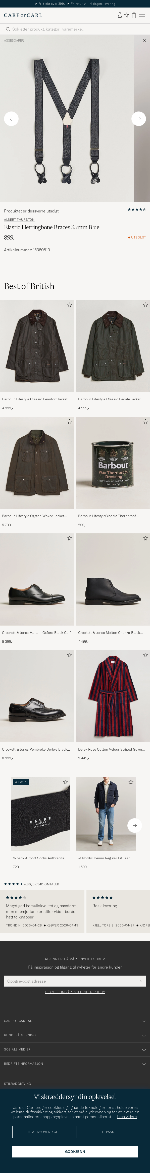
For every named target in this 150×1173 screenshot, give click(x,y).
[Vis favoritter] (126, 15)
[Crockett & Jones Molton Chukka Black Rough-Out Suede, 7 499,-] (113, 588)
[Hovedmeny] (141, 15)
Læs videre (127, 1116)
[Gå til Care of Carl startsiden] (23, 15)
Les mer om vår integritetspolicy (75, 992)
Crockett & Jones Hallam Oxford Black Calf (36, 632)
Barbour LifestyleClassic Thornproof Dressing (107, 516)
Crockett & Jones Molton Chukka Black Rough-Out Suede (109, 632)
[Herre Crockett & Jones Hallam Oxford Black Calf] (37, 579)
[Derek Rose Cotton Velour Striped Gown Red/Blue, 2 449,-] (113, 705)
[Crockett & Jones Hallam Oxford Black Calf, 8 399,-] (37, 588)
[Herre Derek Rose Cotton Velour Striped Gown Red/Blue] (113, 696)
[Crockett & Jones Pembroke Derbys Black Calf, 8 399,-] (37, 705)
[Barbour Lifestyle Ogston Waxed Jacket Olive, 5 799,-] (37, 472)
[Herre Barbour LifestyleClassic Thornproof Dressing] (113, 463)
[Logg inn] (120, 15)
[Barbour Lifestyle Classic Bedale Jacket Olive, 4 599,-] (113, 355)
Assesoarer (14, 40)
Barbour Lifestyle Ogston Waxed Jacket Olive (33, 516)
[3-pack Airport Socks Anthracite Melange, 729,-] (40, 823)
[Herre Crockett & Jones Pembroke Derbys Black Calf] (37, 696)
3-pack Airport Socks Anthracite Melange (38, 858)
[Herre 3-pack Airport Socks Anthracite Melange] (40, 814)
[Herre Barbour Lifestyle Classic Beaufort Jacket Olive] (37, 346)
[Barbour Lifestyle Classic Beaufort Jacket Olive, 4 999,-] (37, 355)
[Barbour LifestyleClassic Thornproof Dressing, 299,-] (113, 472)
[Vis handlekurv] (133, 15)
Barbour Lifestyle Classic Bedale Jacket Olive (109, 399)
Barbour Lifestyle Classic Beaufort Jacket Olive (35, 399)
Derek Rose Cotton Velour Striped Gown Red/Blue (110, 749)
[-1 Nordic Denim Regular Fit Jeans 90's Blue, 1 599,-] (106, 823)
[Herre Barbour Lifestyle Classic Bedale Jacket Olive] (113, 346)
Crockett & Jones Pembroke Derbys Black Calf (34, 749)
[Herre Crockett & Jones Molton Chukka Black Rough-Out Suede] (113, 579)
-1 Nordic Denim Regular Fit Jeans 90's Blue (105, 858)
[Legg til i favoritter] (68, 306)
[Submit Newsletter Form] (139, 981)
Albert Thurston (19, 219)
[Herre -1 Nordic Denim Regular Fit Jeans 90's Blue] (106, 814)
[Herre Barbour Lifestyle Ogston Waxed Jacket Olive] (37, 463)
